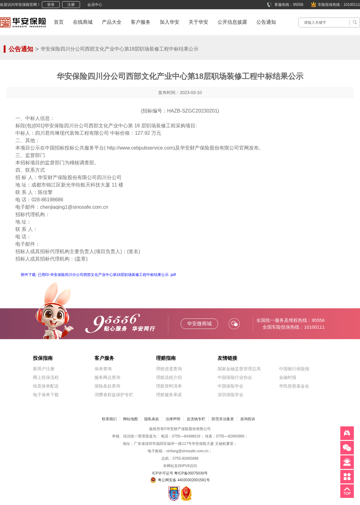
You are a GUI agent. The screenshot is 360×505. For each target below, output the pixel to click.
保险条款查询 (107, 386)
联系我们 (109, 419)
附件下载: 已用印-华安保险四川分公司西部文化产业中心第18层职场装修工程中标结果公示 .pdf (98, 275)
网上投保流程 (46, 377)
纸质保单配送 (46, 386)
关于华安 (198, 22)
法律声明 (173, 419)
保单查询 (103, 368)
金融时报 (287, 377)
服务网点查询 (107, 377)
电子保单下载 (46, 394)
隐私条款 (151, 419)
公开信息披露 (232, 22)
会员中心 (94, 4)
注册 (71, 4)
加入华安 (169, 22)
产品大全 (112, 22)
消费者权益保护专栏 (113, 394)
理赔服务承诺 (169, 394)
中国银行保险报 (294, 368)
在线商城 (83, 22)
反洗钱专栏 (196, 419)
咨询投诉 (247, 419)
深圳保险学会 (230, 394)
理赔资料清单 (169, 386)
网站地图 (130, 419)
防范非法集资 (223, 419)
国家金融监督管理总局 (239, 368)
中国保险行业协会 (235, 377)
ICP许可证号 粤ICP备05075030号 (180, 473)
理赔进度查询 (169, 368)
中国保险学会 (230, 386)
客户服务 (140, 22)
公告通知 (266, 22)
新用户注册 (43, 368)
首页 (59, 22)
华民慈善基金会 (294, 386)
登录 (50, 4)
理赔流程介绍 (169, 377)
